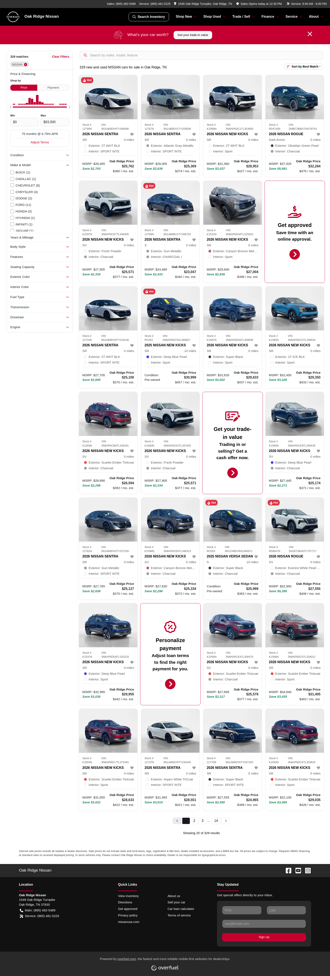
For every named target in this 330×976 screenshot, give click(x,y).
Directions (125, 902)
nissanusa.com (128, 922)
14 (216, 821)
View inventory (128, 896)
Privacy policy (128, 915)
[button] (203, 4)
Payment (53, 87)
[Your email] (264, 924)
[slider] (10, 107)
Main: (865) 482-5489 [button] (37, 910)
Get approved (127, 909)
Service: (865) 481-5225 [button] (39, 916)
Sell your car (176, 902)
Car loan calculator (181, 909)
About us (174, 896)
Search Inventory (149, 16)
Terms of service (179, 915)
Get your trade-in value (193, 35)
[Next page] (225, 821)
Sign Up (264, 937)
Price (24, 87)
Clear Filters (60, 56)
